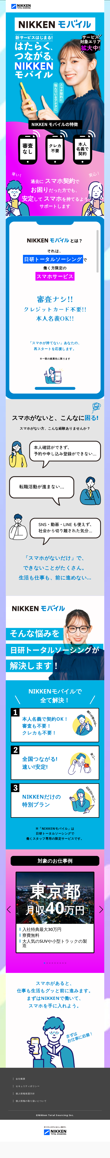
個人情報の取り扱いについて (31, 1101)
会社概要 (20, 1079)
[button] (9, 909)
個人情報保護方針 (25, 1093)
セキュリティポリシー (28, 1086)
